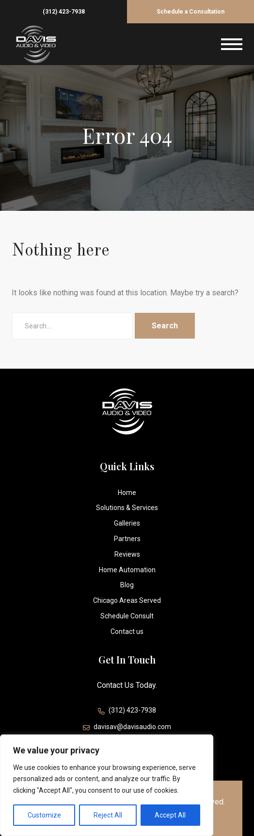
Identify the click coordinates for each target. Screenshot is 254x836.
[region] (106, 785)
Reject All (108, 815)
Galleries (127, 523)
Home (127, 492)
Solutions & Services (127, 508)
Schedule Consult (127, 616)
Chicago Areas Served (127, 600)
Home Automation (127, 570)
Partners (127, 539)
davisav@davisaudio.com (127, 728)
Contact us (127, 631)
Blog (127, 585)
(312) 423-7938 (64, 11)
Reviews (127, 554)
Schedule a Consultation (190, 11)
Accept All (170, 815)
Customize (44, 815)
